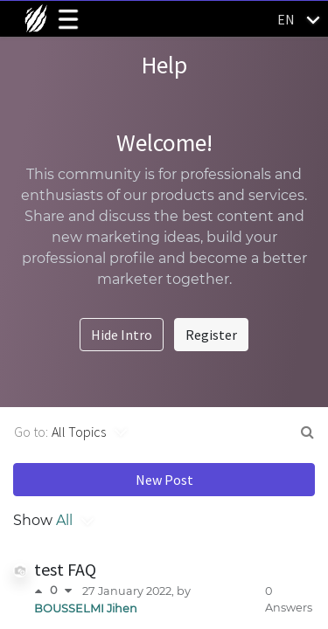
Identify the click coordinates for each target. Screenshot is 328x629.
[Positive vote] (42, 591)
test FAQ (65, 569)
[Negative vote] (68, 591)
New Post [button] (164, 479)
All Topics (79, 431)
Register (211, 334)
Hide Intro (121, 334)
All (64, 520)
